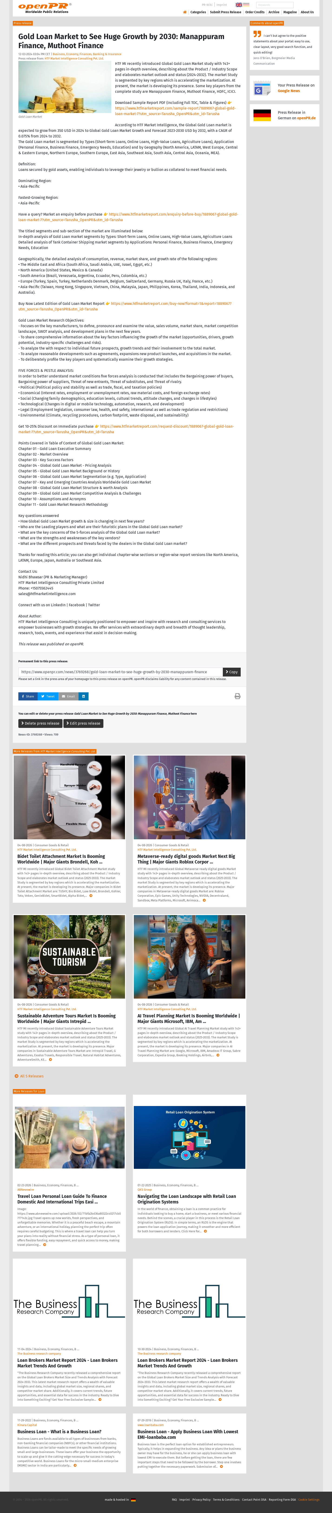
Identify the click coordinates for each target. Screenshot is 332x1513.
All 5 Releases (28, 1076)
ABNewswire (25, 1189)
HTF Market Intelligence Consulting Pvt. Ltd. (74, 58)
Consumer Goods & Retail (52, 845)
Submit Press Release (225, 12)
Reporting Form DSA (282, 1499)
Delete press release (40, 723)
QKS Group (145, 1189)
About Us (307, 12)
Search (304, 5)
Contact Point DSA (254, 1499)
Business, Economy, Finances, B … (56, 1185)
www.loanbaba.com (151, 1425)
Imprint (222, 5)
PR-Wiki (207, 5)
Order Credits (255, 12)
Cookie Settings (308, 1499)
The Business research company (39, 1353)
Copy (232, 672)
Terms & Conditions (226, 1499)
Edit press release (83, 723)
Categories (198, 12)
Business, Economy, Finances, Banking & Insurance (87, 54)
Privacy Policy (201, 1499)
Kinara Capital (27, 1425)
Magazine (290, 12)
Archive (274, 12)
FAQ (174, 1499)
